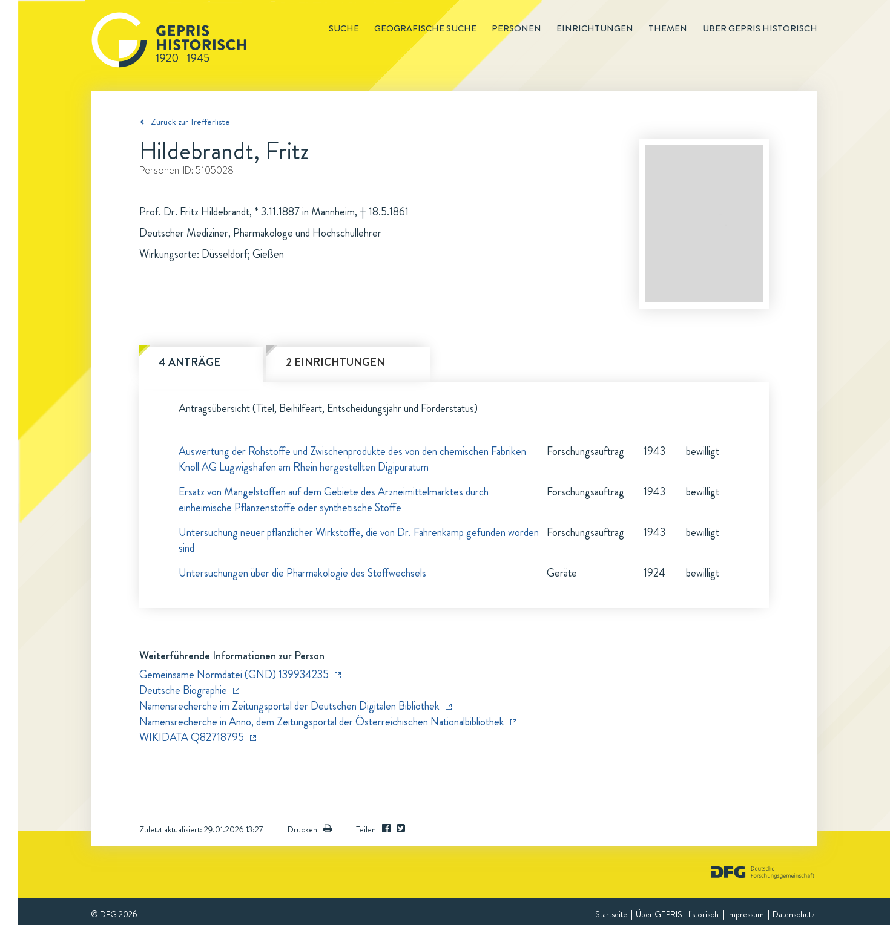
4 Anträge (189, 362)
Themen (667, 28)
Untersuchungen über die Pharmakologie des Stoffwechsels (302, 573)
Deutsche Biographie (183, 690)
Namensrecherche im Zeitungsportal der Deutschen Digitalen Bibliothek (289, 706)
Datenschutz (793, 914)
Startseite (611, 914)
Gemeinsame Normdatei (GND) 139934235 (234, 674)
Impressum (745, 914)
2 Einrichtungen (335, 362)
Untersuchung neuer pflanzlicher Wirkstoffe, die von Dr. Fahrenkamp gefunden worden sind (359, 540)
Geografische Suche (425, 28)
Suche (344, 28)
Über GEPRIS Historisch (677, 914)
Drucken (310, 829)
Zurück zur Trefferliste (190, 121)
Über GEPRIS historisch (759, 28)
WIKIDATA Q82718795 (191, 737)
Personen (516, 28)
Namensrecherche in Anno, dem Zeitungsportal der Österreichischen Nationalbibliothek (321, 722)
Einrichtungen (594, 28)
